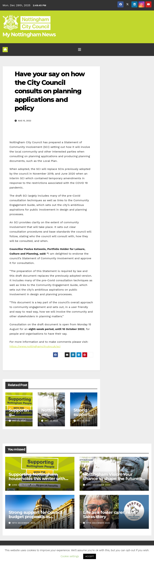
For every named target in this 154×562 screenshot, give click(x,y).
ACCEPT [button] (89, 556)
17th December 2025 (98, 523)
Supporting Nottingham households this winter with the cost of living (37, 478)
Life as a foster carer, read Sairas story (109, 514)
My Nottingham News (29, 34)
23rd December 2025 (24, 485)
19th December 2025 (24, 523)
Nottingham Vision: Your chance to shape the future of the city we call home (113, 478)
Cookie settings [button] (70, 556)
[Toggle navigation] (79, 49)
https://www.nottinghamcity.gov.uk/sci (34, 346)
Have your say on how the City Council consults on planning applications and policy (50, 91)
